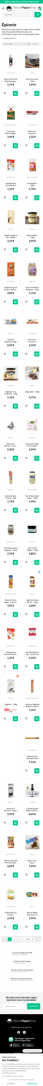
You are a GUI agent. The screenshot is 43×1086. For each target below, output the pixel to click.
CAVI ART (32, 542)
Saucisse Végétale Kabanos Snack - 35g (32, 705)
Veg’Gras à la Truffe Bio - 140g (10, 393)
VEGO (32, 385)
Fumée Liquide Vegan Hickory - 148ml (32, 809)
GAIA (32, 73)
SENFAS (32, 229)
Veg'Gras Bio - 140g (32, 236)
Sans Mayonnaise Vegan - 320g (32, 497)
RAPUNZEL (11, 281)
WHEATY (11, 490)
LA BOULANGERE (11, 125)
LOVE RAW (32, 125)
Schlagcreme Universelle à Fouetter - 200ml (10, 184)
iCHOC (10, 229)
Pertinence (36, 44)
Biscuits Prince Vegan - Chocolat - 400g (11, 601)
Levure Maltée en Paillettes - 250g (32, 288)
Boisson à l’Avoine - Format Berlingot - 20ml (11, 445)
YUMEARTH (32, 646)
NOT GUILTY (32, 438)
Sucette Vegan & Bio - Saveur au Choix (32, 653)
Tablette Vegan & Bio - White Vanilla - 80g (11, 236)
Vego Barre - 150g (32, 392)
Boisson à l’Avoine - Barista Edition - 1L (11, 809)
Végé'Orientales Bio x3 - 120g (32, 601)
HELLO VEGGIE (32, 177)
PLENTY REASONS (32, 698)
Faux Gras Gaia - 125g (32, 80)
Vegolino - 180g (11, 704)
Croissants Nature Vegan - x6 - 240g (11, 132)
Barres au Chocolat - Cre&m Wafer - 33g (32, 132)
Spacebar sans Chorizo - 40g (11, 497)
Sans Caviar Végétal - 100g (32, 549)
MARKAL (32, 281)
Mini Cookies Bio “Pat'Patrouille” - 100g (11, 861)
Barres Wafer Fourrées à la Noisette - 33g (32, 914)
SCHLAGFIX (11, 73)
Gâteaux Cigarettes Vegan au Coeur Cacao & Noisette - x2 (11, 341)
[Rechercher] (18, 14)
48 (28, 939)
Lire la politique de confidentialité (12, 1076)
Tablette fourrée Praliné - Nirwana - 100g (11, 288)
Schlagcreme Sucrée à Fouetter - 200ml (11, 653)
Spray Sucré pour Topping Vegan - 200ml (11, 80)
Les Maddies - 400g (32, 184)
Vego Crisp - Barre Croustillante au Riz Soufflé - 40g (32, 861)
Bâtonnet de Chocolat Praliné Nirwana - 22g (32, 757)
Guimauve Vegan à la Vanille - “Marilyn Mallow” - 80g (32, 445)
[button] (9, 38)
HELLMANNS (32, 490)
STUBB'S (32, 802)
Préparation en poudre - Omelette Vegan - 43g (11, 914)
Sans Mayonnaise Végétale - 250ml (11, 549)
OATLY (10, 438)
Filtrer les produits (8, 44)
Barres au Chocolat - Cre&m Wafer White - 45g (32, 341)
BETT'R (32, 906)
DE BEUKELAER (10, 594)
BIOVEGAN (11, 906)
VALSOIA (10, 333)
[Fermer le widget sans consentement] (32, 1051)
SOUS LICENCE (11, 854)
